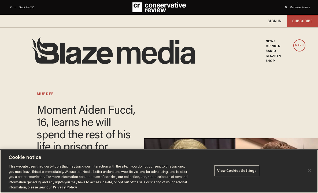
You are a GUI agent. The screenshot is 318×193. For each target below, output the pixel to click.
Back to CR (26, 7)
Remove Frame (300, 7)
